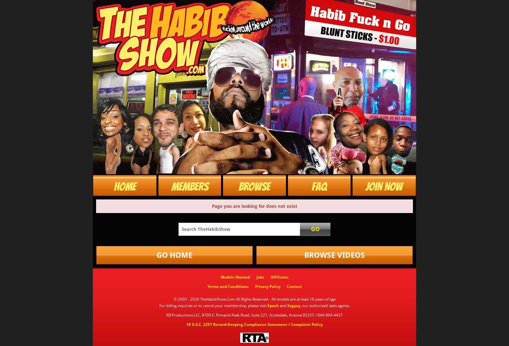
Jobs (260, 277)
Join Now (384, 186)
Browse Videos (334, 255)
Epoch (273, 306)
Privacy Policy (267, 286)
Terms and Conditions (228, 286)
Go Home (174, 255)
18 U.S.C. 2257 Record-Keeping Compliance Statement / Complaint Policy (254, 324)
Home (125, 186)
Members (189, 186)
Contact (294, 286)
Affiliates (280, 277)
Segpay (293, 306)
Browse (254, 186)
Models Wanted (235, 277)
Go (315, 229)
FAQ (319, 186)
